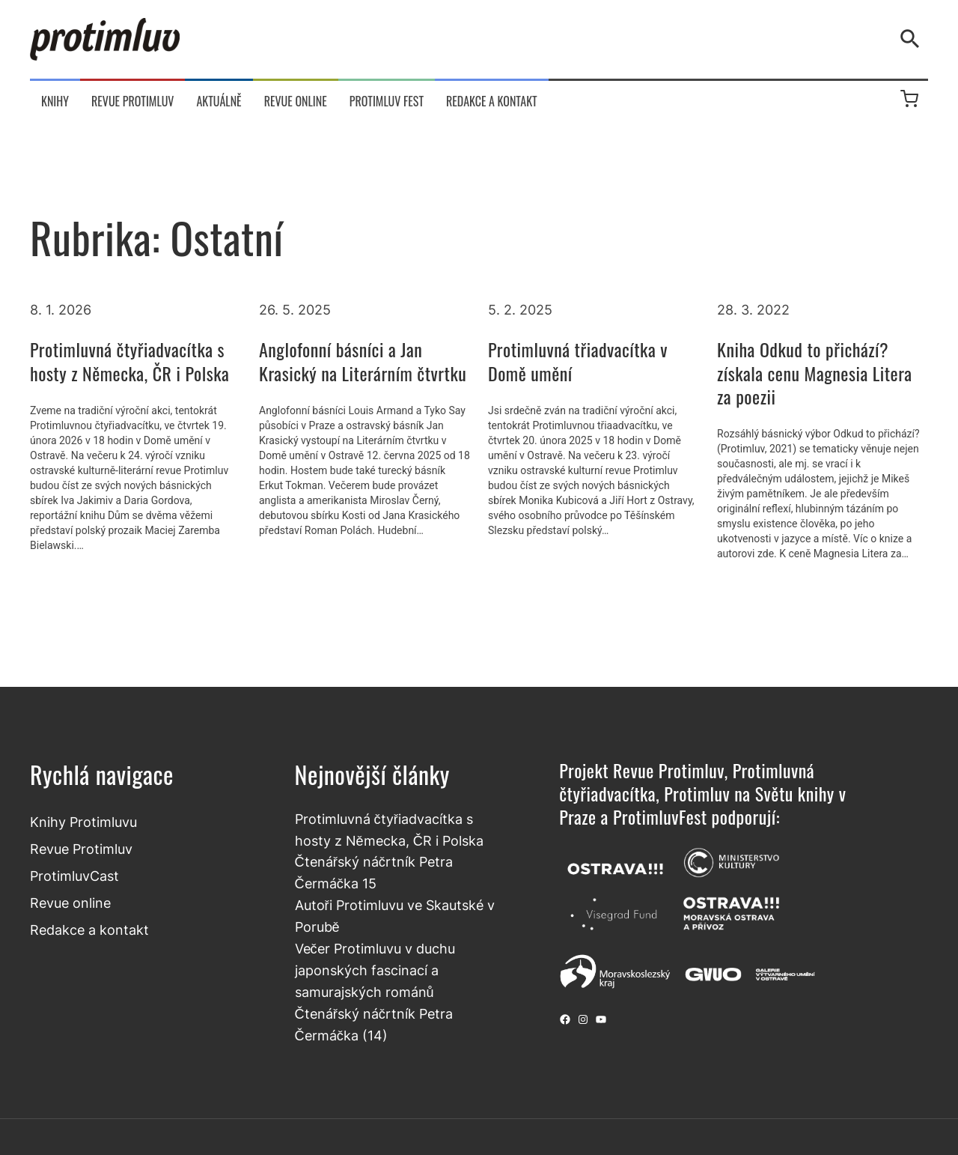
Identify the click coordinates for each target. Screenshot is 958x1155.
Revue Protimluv (81, 848)
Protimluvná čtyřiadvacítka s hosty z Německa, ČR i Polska (129, 361)
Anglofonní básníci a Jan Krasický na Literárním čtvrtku (362, 361)
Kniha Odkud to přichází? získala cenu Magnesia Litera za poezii (814, 373)
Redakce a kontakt (89, 929)
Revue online (70, 902)
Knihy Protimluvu (83, 821)
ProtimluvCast (74, 875)
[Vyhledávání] (913, 39)
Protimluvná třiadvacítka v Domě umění (578, 361)
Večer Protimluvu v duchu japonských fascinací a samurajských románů (375, 970)
